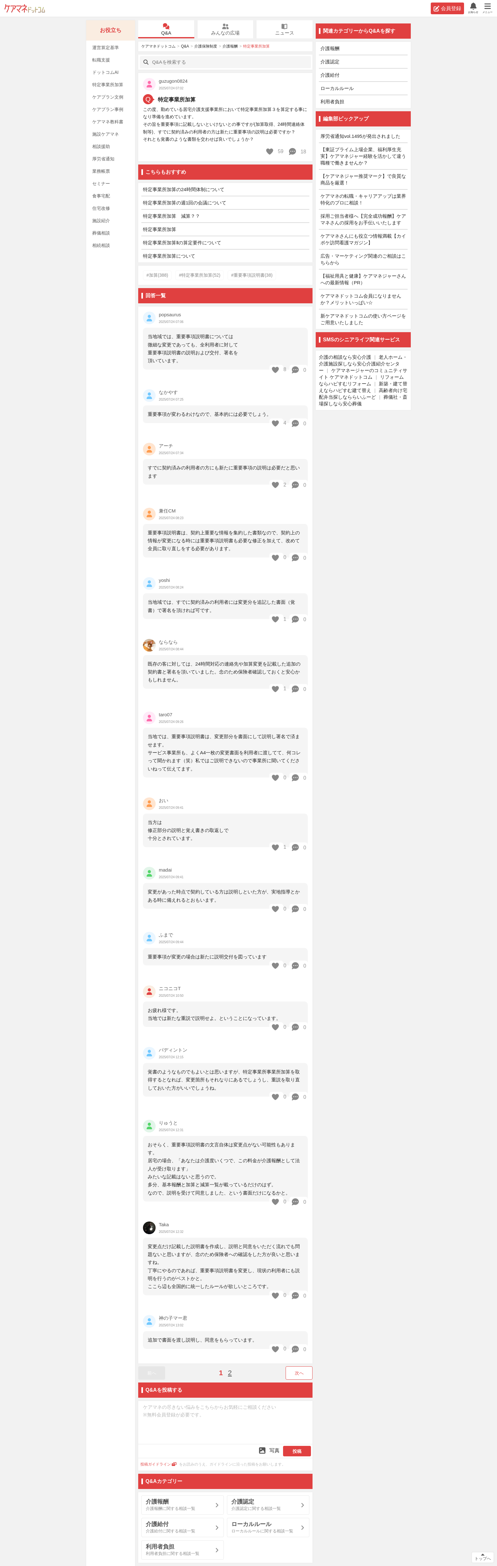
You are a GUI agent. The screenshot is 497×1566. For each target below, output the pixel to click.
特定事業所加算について (169, 256)
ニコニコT (170, 988)
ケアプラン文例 (107, 97)
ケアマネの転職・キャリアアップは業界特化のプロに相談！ (363, 199)
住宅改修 (101, 208)
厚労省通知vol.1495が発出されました (360, 136)
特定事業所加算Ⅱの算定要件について (182, 242)
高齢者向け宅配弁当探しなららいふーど (363, 394)
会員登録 (447, 8)
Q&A (166, 29)
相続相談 (101, 245)
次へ (299, 1373)
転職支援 (101, 59)
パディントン (173, 1050)
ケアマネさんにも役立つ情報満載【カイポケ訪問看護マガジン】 (363, 239)
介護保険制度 (205, 46)
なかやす (168, 392)
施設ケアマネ (105, 134)
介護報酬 (230, 46)
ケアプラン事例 (107, 109)
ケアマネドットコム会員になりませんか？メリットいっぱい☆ (360, 299)
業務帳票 (101, 171)
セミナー (101, 183)
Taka (164, 1224)
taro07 (165, 714)
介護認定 (329, 61)
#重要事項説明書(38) (252, 275)
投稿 (297, 1451)
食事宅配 (101, 195)
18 (297, 151)
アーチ (166, 445)
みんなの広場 (225, 29)
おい (163, 800)
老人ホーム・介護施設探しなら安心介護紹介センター (363, 363)
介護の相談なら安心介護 (345, 357)
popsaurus (170, 314)
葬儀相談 (101, 232)
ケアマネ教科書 (107, 121)
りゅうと (168, 1122)
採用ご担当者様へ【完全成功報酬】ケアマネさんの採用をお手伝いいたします (363, 219)
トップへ (482, 1558)
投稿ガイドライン (158, 1464)
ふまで (166, 935)
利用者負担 (332, 101)
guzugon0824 (173, 81)
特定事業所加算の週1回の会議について (184, 202)
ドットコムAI (105, 72)
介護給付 (329, 75)
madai (165, 870)
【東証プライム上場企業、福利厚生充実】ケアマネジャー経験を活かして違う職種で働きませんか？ (363, 156)
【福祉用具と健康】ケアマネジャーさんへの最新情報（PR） (363, 279)
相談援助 (101, 146)
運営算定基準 (105, 47)
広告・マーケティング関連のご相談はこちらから (363, 259)
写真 (269, 1450)
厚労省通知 (103, 158)
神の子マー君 (173, 1318)
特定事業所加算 (107, 84)
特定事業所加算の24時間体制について (183, 189)
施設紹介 (101, 220)
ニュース (284, 29)
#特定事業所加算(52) (199, 275)
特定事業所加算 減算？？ (171, 216)
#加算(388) (157, 275)
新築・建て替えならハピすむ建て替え (363, 387)
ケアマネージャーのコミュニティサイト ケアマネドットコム (363, 374)
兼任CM (167, 510)
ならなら (168, 642)
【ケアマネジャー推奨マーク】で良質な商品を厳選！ (363, 179)
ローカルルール (337, 88)
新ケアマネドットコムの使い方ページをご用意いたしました (363, 319)
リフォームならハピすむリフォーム (361, 380)
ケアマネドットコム (24, 8)
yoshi (164, 580)
